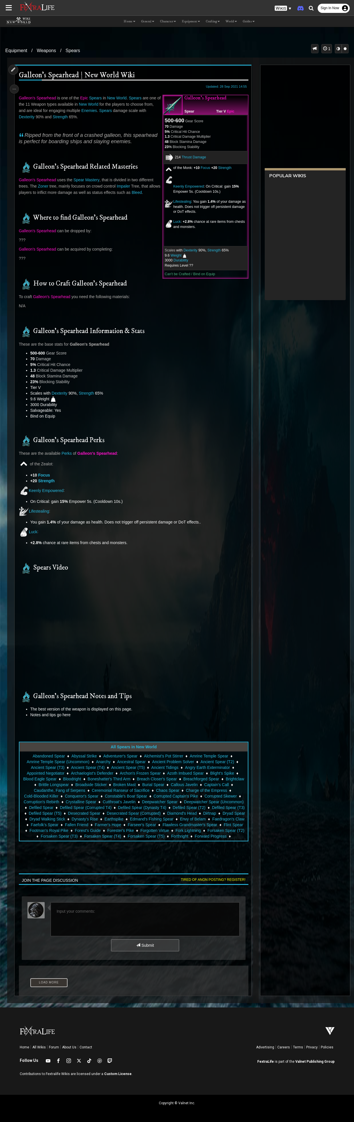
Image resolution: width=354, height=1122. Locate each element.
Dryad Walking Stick (74, 819)
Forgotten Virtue (49, 836)
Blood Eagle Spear (39, 779)
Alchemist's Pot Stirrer (163, 756)
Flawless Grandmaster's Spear (61, 830)
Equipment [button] (191, 21)
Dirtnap (220, 813)
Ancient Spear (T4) (87, 767)
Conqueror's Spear (81, 796)
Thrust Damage (192, 157)
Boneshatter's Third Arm (108, 779)
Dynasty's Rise (112, 819)
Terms (298, 1047)
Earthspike (140, 819)
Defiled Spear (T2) (189, 807)
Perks (68, 453)
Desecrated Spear (95, 813)
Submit (144, 945)
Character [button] (168, 21)
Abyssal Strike (84, 756)
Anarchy (103, 761)
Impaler (124, 186)
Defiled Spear (41, 807)
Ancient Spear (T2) (217, 761)
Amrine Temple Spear (208, 756)
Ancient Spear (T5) (128, 767)
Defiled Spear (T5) (56, 813)
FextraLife (265, 1062)
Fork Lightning (82, 836)
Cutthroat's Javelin (118, 802)
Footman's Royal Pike (140, 830)
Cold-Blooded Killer (41, 796)
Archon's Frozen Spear (140, 773)
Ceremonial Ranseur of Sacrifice (120, 790)
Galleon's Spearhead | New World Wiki (78, 75)
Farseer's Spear (198, 824)
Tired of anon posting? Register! (211, 880)
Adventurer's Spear (120, 756)
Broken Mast (124, 784)
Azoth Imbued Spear (185, 773)
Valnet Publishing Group (315, 1062)
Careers (283, 1047)
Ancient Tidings (164, 767)
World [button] (231, 21)
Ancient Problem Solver (173, 761)
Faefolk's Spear (100, 824)
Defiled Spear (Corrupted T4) (85, 807)
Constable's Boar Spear (125, 796)
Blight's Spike (222, 773)
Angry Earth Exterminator (207, 767)
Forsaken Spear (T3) (163, 836)
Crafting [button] (213, 21)
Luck (175, 222)
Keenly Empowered (186, 186)
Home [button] (129, 21)
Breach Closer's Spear (157, 779)
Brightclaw (235, 779)
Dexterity (189, 250)
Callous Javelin (184, 784)
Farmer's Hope (164, 824)
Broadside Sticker (90, 784)
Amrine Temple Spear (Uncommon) (57, 761)
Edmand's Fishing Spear (178, 819)
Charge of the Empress (206, 790)
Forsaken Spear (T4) (207, 836)
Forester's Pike (212, 830)
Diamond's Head (192, 813)
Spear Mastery (88, 180)
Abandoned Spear (48, 756)
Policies (327, 1047)
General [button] (147, 21)
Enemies (90, 110)
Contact (86, 1047)
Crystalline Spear (81, 802)
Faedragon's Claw (64, 824)
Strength (223, 168)
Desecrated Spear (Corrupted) (144, 813)
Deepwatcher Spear (159, 802)
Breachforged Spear (201, 779)
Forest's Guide (180, 830)
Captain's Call (216, 784)
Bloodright (72, 779)
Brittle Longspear (53, 784)
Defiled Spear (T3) (228, 807)
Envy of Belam (220, 819)
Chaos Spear (167, 790)
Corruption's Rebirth (41, 802)
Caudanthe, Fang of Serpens (59, 790)
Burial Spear (153, 784)
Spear (187, 111)
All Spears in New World (133, 747)
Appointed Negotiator (45, 773)
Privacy (312, 1047)
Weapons (46, 50)
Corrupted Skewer (220, 796)
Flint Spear (105, 830)
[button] (283, 8)
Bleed (150, 192)
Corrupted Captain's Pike (175, 796)
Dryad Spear (38, 819)
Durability (179, 260)
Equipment (16, 50)
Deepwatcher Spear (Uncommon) (214, 802)
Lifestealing (180, 202)
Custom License (118, 1074)
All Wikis (39, 1047)
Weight (174, 255)
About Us (69, 1047)
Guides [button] (249, 21)
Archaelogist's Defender (92, 773)
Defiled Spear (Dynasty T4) (142, 807)
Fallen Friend (133, 824)
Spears (73, 50)
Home (24, 1047)
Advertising (265, 1047)
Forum (54, 1047)
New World (118, 98)
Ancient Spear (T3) (47, 767)
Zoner (44, 186)
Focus (204, 168)
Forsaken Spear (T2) (120, 836)
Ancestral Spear (131, 761)
